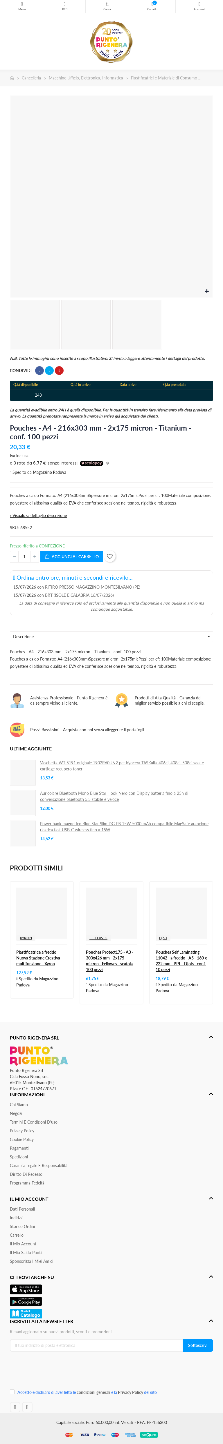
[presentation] (49, 1373)
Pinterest (59, 370)
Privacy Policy (22, 1130)
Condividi (39, 370)
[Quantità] (24, 557)
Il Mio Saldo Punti (26, 1252)
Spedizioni (19, 1156)
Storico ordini (22, 1226)
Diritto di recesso (26, 1174)
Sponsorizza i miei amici (31, 1261)
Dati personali (22, 1209)
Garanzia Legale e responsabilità (38, 1165)
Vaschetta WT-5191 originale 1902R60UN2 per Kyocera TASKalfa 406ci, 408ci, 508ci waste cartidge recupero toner (122, 765)
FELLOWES (98, 938)
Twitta (49, 370)
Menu (22, 4)
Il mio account (23, 1243)
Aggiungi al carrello (72, 557)
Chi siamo (19, 1104)
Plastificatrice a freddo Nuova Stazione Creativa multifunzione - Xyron (38, 958)
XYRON (26, 938)
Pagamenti (19, 1148)
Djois (163, 938)
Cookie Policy (22, 1139)
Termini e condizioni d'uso (33, 1122)
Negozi (16, 1113)
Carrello (17, 1235)
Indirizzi (16, 1217)
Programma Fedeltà (27, 1182)
